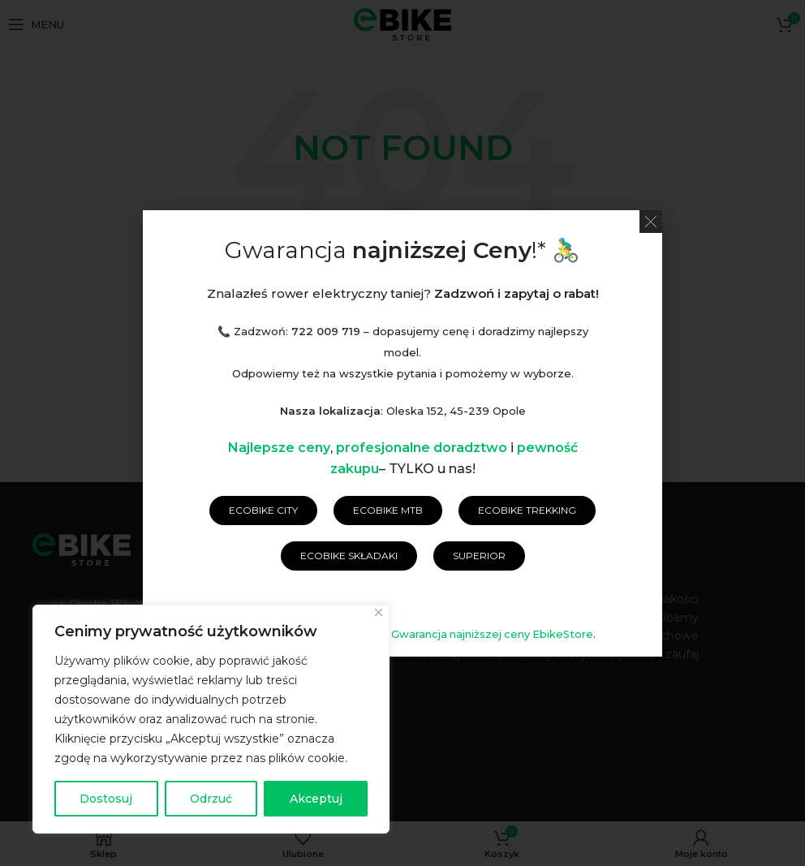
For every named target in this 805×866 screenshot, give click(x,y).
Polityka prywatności (434, 555)
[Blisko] (378, 612)
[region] (211, 719)
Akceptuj (316, 798)
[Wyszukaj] (402, 335)
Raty (584, 555)
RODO (536, 555)
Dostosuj (106, 798)
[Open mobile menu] (36, 24)
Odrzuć (211, 798)
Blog (630, 555)
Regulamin (318, 555)
